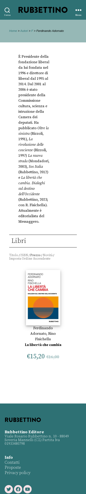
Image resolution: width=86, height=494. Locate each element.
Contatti (12, 462)
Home (13, 31)
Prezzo (35, 255)
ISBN (24, 255)
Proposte (13, 467)
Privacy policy (18, 472)
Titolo (13, 255)
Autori (24, 31)
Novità (48, 255)
